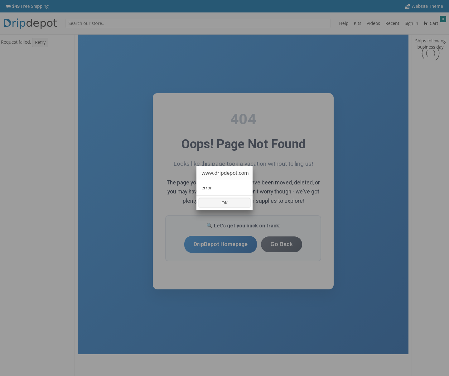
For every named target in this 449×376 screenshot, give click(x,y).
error (206, 188)
